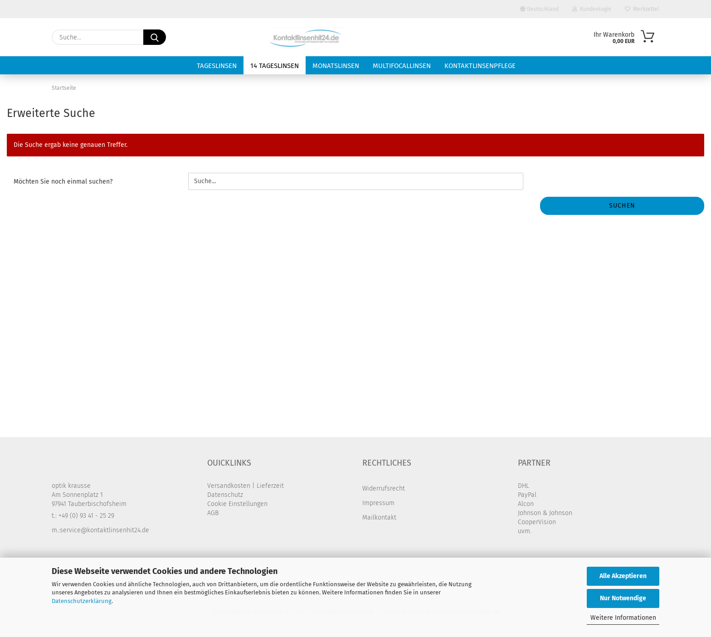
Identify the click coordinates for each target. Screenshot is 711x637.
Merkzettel (642, 9)
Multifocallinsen (402, 66)
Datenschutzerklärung (82, 601)
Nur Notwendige (623, 598)
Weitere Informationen (623, 618)
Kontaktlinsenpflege (480, 66)
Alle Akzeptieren (623, 576)
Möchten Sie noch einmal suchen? (63, 181)
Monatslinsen (335, 66)
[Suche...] (154, 37)
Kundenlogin (591, 9)
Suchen (622, 205)
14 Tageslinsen (274, 66)
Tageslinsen (217, 66)
